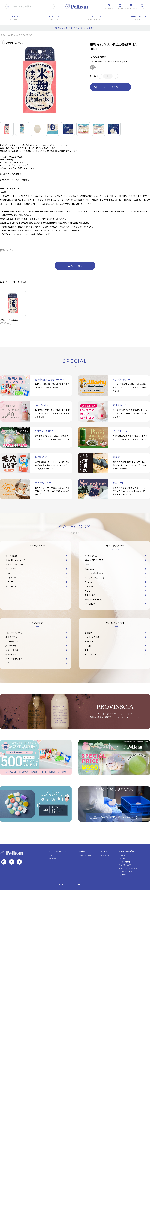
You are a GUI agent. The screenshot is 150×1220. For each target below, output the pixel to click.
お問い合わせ (124, 855)
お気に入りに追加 (92, 67)
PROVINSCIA (91, 556)
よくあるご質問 (124, 862)
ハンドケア (9, 573)
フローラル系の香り (13, 633)
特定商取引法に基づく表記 (129, 868)
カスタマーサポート (127, 851)
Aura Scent (90, 569)
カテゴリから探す (13, 35)
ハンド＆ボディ (11, 578)
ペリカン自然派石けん (94, 573)
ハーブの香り (11, 646)
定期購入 (89, 633)
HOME (2, 35)
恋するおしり (90, 595)
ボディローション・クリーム (16, 564)
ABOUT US (53, 855)
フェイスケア (27, 35)
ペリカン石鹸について (58, 851)
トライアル (89, 641)
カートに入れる (110, 87)
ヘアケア (9, 582)
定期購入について (84, 855)
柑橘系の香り (11, 637)
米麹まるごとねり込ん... (10, 320)
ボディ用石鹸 (11, 556)
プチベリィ (89, 586)
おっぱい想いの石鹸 (93, 599)
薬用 (87, 650)
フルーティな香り (12, 641)
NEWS (104, 851)
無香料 (8, 663)
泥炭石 (88, 591)
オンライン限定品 (92, 637)
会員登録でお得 (125, 865)
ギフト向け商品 (91, 654)
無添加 (88, 646)
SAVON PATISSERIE (94, 560)
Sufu (87, 564)
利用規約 (122, 875)
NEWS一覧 (105, 855)
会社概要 (52, 858)
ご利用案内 (123, 858)
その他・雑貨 (10, 586)
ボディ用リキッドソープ (15, 560)
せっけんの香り (11, 654)
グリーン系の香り (12, 650)
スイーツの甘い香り (13, 659)
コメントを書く (75, 265)
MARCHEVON (91, 604)
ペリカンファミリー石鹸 (94, 578)
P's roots (89, 582)
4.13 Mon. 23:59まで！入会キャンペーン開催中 (73, 28)
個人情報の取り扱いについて (129, 871)
